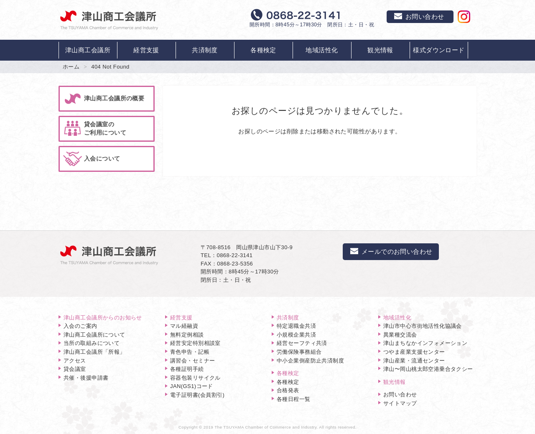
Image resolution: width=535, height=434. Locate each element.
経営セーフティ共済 (302, 343)
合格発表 (288, 390)
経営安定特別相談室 (195, 343)
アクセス (75, 360)
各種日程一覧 (294, 399)
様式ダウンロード (438, 50)
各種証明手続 (187, 369)
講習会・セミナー (192, 360)
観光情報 (380, 50)
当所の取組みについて (92, 343)
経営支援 (146, 50)
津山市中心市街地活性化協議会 (422, 326)
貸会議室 (75, 369)
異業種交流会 (400, 335)
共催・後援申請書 (86, 378)
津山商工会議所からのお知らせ (103, 317)
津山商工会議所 (87, 50)
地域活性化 (322, 50)
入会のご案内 (80, 326)
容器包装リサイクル (195, 378)
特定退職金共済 (296, 326)
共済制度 (205, 50)
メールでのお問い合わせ (391, 251)
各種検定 (263, 50)
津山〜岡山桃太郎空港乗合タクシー (428, 369)
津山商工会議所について (94, 335)
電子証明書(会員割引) (197, 395)
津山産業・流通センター (414, 360)
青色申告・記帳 (189, 352)
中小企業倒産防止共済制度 (310, 360)
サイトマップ (400, 403)
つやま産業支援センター (414, 352)
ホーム (71, 67)
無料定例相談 (187, 335)
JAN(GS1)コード (191, 386)
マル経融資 (184, 326)
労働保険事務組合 (299, 352)
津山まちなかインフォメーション (425, 343)
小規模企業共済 (296, 335)
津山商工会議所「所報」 (94, 352)
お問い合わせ (400, 394)
